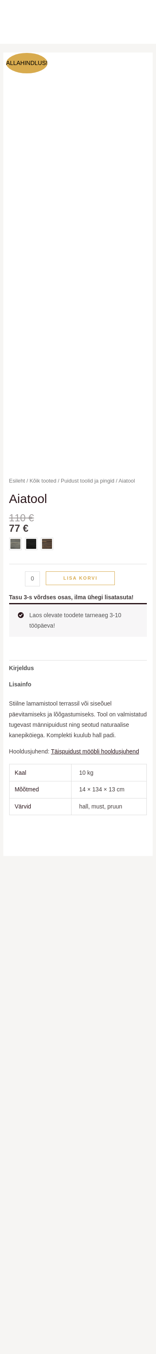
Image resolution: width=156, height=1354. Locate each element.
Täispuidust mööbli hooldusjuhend (95, 751)
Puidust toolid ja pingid (87, 481)
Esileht (17, 481)
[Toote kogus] (32, 578)
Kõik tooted (43, 481)
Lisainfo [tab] (20, 684)
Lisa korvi (80, 578)
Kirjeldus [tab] (21, 668)
